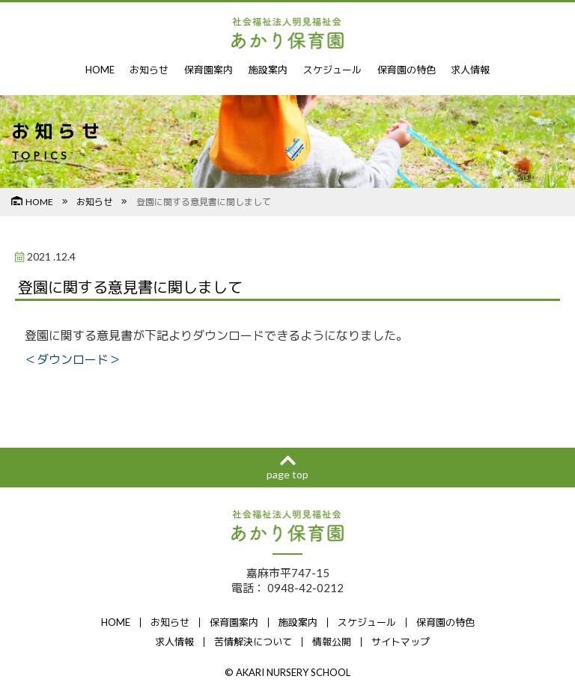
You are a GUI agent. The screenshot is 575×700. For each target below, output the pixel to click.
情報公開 (331, 642)
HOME (100, 70)
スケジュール (332, 70)
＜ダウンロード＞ (73, 359)
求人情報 (470, 70)
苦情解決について (253, 642)
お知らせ (149, 70)
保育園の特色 (406, 70)
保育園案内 (208, 70)
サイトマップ (400, 642)
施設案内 (268, 70)
